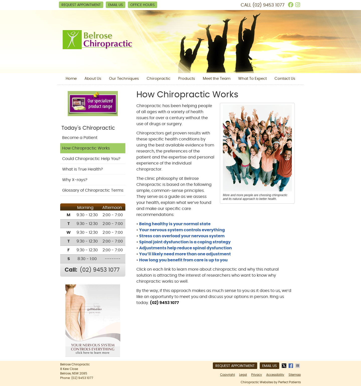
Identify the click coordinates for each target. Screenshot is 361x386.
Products (186, 79)
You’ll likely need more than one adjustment (185, 254)
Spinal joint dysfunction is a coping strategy (185, 242)
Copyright (227, 374)
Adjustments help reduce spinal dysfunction (185, 248)
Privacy (256, 374)
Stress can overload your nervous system (182, 236)
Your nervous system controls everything (182, 230)
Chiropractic (158, 79)
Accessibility (275, 374)
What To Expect (252, 79)
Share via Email (298, 365)
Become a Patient (80, 138)
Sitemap (295, 374)
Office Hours (142, 5)
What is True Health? (82, 169)
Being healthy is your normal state (175, 224)
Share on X (284, 365)
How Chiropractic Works (86, 148)
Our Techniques (124, 79)
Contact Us (285, 79)
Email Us (115, 5)
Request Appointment (81, 5)
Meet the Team (216, 79)
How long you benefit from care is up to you (183, 260)
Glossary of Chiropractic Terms (92, 190)
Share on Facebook (291, 365)
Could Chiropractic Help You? (91, 159)
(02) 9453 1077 (268, 5)
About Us (92, 79)
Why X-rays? (74, 180)
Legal (243, 374)
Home (71, 79)
